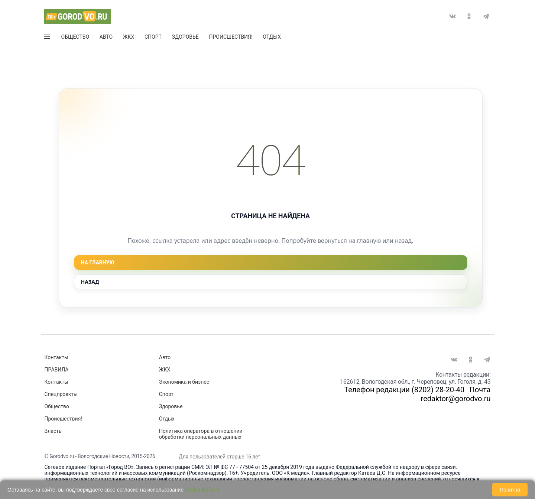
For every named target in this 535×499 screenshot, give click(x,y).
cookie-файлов (202, 490)
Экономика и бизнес (184, 382)
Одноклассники (469, 16)
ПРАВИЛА (57, 370)
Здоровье (185, 37)
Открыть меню (47, 37)
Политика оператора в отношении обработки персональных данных (201, 434)
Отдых (272, 37)
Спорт (153, 37)
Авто (106, 37)
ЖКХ (128, 37)
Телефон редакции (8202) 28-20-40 (404, 389)
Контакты (56, 357)
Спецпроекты (61, 394)
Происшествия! (230, 37)
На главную (97, 262)
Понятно (510, 490)
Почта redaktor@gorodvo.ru (456, 394)
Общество (75, 37)
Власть (53, 431)
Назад (90, 281)
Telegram (486, 16)
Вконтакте (452, 16)
